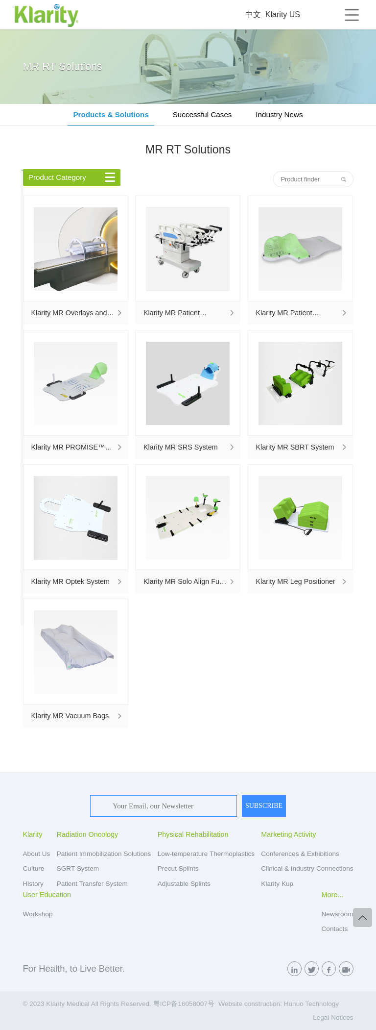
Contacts (335, 928)
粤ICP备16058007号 (183, 1003)
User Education (47, 894)
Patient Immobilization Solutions (104, 853)
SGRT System (78, 868)
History (33, 883)
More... (333, 894)
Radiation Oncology (87, 834)
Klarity (33, 834)
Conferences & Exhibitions (300, 853)
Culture (34, 868)
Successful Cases (202, 114)
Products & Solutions (110, 114)
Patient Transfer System (92, 883)
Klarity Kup (277, 883)
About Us (36, 853)
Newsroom (337, 914)
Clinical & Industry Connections (307, 868)
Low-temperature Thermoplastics (206, 853)
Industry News (279, 114)
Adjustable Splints (184, 883)
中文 (253, 14)
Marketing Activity (288, 834)
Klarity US (282, 14)
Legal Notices (333, 1017)
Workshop (38, 914)
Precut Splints (178, 868)
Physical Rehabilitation (193, 834)
